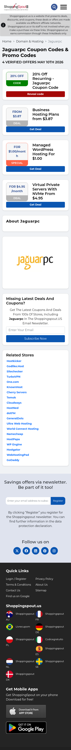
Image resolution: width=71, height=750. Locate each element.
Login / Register (16, 579)
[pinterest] (45, 550)
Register (58, 500)
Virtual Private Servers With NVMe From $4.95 (46, 191)
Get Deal (35, 129)
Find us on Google (17, 596)
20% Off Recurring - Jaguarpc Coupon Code (45, 81)
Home (6, 41)
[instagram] (54, 550)
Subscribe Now (35, 338)
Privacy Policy (44, 579)
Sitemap (41, 590)
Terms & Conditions (18, 584)
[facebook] (26, 550)
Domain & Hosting (29, 41)
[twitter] (17, 550)
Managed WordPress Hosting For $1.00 (43, 152)
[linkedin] (35, 550)
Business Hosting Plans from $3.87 (45, 114)
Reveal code (35, 94)
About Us (42, 584)
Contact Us (13, 590)
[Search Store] (54, 7)
